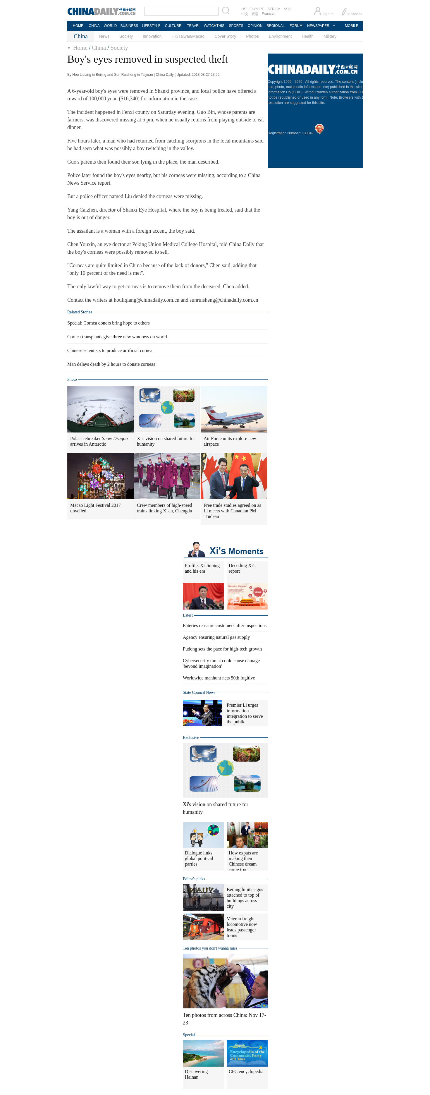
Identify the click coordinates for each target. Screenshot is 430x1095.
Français (268, 14)
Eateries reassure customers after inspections (224, 625)
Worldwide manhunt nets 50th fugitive (219, 677)
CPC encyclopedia (246, 1071)
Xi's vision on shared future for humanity (166, 441)
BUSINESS (129, 26)
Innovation (152, 36)
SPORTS (236, 26)
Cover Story (225, 36)
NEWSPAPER (318, 26)
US (243, 9)
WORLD (110, 26)
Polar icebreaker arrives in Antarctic (99, 441)
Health (307, 36)
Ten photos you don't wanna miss (210, 948)
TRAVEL (193, 26)
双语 (255, 14)
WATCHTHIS (214, 26)
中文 (244, 14)
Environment (280, 36)
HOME (78, 26)
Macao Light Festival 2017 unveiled (95, 508)
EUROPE (257, 9)
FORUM (296, 26)
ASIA (287, 9)
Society (126, 36)
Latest (188, 615)
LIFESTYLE (151, 26)
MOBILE (351, 26)
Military (330, 36)
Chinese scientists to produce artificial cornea (109, 350)
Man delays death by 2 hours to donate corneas (111, 364)
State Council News (199, 692)
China (99, 47)
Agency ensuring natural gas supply (216, 637)
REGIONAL (275, 26)
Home (80, 47)
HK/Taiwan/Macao (188, 36)
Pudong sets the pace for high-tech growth (222, 648)
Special (189, 1035)
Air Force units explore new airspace (230, 441)
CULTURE (173, 26)
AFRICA (273, 9)
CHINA (94, 26)
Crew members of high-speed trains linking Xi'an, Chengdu (164, 508)
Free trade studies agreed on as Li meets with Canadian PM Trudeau (232, 511)
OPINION (255, 26)
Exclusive (191, 737)
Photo (72, 379)
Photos (252, 36)
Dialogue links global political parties (199, 858)
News (104, 36)
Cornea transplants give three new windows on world (117, 336)
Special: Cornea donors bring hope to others (108, 322)
